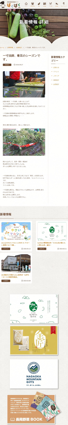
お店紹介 (56, 84)
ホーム (26, 6)
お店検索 (44, 6)
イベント (56, 71)
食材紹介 (19, 47)
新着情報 (56, 6)
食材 (39, 6)
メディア (56, 76)
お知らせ (56, 67)
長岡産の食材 (32, 6)
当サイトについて (64, 6)
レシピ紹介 (50, 6)
